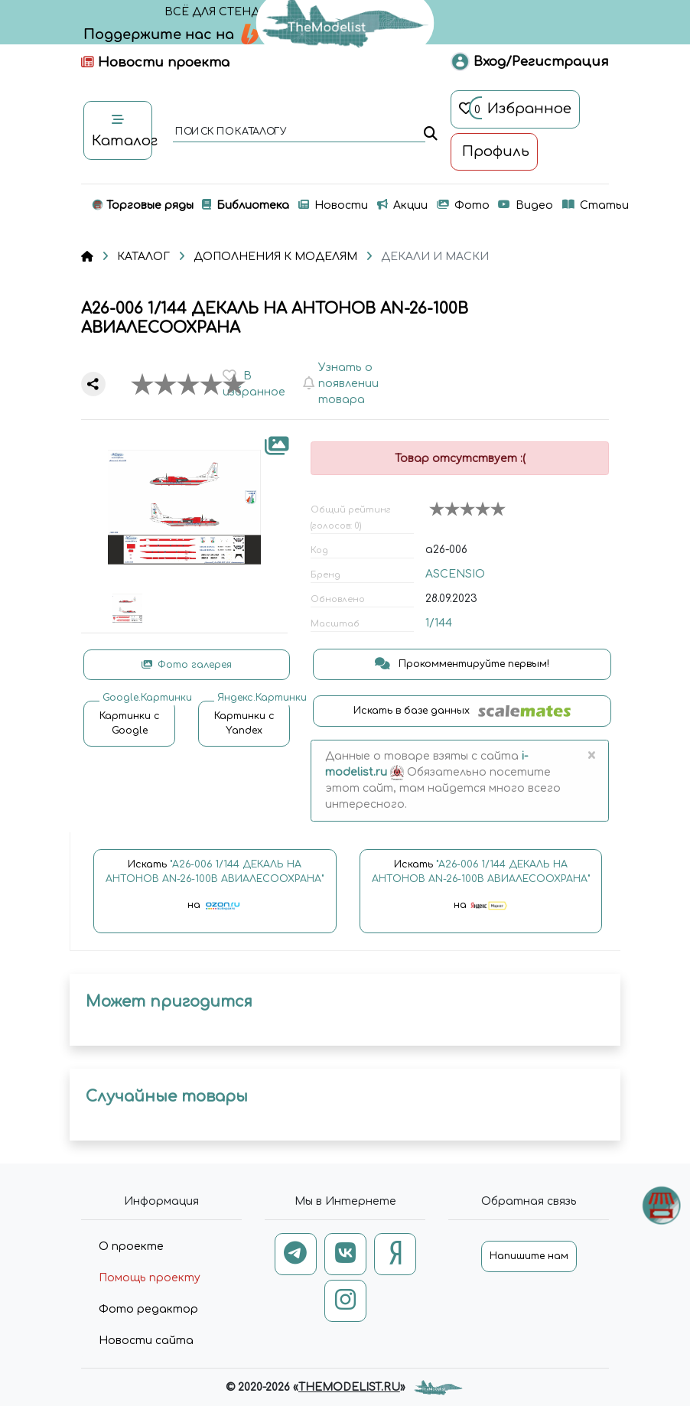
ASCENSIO (455, 574)
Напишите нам (529, 1256)
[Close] (591, 756)
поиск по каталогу (230, 132)
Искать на (215, 892)
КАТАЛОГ (143, 256)
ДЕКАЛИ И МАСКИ (435, 256)
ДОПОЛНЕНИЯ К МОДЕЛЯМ (275, 256)
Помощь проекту (149, 1278)
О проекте (131, 1246)
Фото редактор (148, 1309)
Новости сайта (146, 1340)
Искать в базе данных (462, 711)
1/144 (438, 623)
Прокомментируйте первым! (462, 664)
